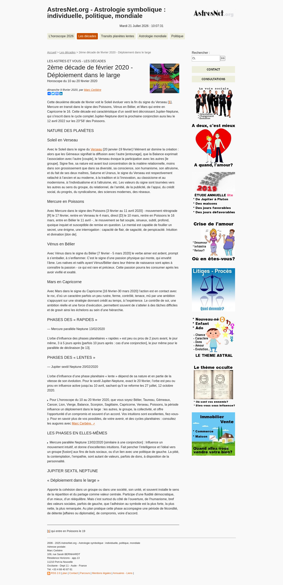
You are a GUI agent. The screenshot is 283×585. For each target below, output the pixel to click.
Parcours (85, 573)
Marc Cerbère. (82, 423)
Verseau (96, 149)
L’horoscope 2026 (61, 36)
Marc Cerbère (92, 89)
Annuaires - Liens (122, 573)
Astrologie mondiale (153, 36)
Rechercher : (201, 52)
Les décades (87, 36)
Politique (177, 36)
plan (64, 573)
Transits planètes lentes (117, 36)
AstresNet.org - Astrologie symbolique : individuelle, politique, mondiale (106, 12)
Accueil (51, 52)
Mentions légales (101, 573)
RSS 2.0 (53, 573)
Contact (73, 573)
